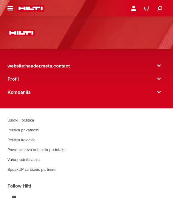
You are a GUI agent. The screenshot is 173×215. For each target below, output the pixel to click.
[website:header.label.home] (30, 8)
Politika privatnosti (23, 130)
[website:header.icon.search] (159, 8)
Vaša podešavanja (23, 159)
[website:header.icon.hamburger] (10, 8)
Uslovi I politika (20, 120)
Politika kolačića (21, 139)
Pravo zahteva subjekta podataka (36, 149)
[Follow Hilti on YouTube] (14, 197)
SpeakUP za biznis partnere (31, 169)
